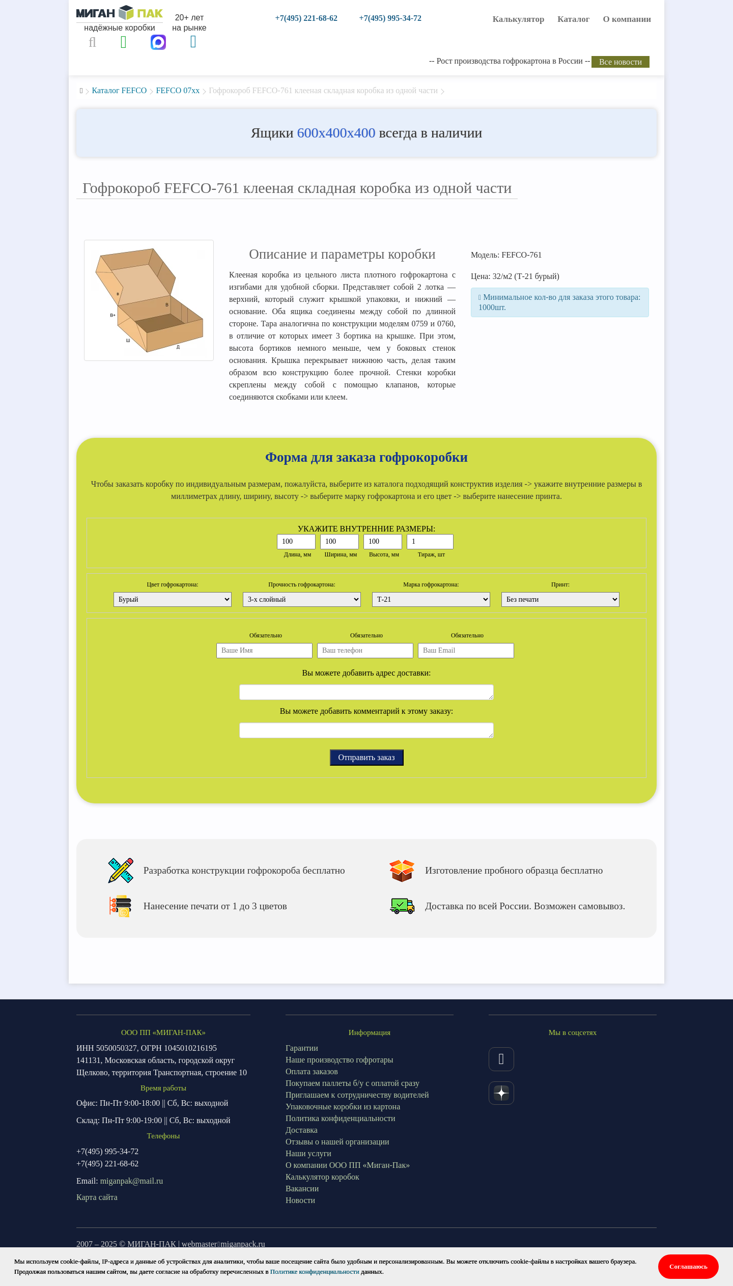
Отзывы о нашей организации (337, 1141)
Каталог (573, 19)
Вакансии (302, 1188)
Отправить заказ (367, 757)
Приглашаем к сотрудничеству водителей (357, 1095)
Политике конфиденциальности (314, 1271)
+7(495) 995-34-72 (390, 18)
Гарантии (302, 1048)
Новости (300, 1200)
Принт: (560, 584)
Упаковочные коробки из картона (343, 1106)
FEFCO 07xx (178, 90)
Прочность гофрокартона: (301, 584)
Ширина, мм (341, 554)
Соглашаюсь (688, 1266)
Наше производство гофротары (339, 1059)
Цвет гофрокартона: (172, 584)
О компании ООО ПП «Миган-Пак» (348, 1165)
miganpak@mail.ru (131, 1181)
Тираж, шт (431, 554)
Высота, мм (384, 554)
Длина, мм (298, 554)
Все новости (620, 62)
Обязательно (265, 635)
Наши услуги (308, 1153)
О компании (627, 19)
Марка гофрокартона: (431, 584)
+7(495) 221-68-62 (306, 18)
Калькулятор (519, 19)
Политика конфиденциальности (341, 1118)
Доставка (302, 1130)
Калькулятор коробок (322, 1176)
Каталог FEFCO (119, 90)
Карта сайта (97, 1197)
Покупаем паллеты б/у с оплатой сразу (352, 1083)
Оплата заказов (312, 1071)
